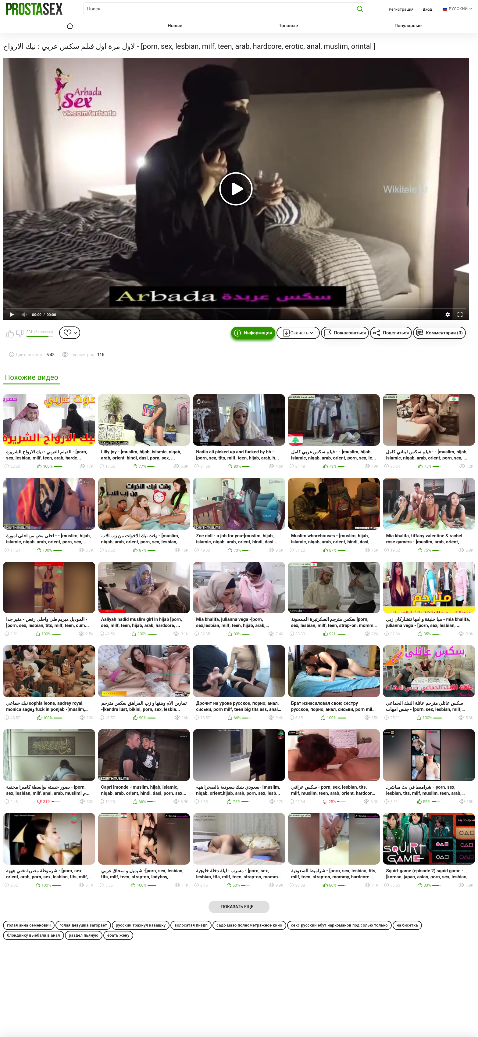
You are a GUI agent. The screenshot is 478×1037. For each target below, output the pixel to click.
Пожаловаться (350, 333)
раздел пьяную (83, 935)
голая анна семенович (29, 925)
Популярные (408, 25)
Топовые (288, 25)
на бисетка (407, 925)
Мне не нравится (19, 333)
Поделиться (396, 333)
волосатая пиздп (191, 925)
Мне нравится (10, 333)
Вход (427, 9)
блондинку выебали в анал (33, 935)
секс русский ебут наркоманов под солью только (339, 925)
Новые (175, 25)
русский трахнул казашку (141, 925)
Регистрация (401, 9)
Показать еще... (239, 906)
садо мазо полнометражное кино (249, 925)
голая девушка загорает (83, 925)
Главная (69, 26)
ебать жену (118, 935)
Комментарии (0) (444, 333)
